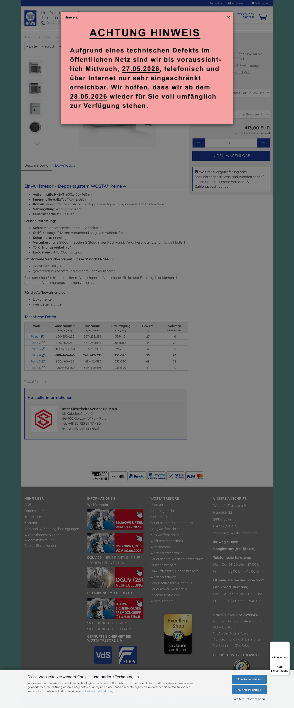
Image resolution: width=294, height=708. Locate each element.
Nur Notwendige (249, 690)
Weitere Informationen (249, 699)
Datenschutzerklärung (99, 691)
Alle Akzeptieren (249, 679)
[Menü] (287, 644)
